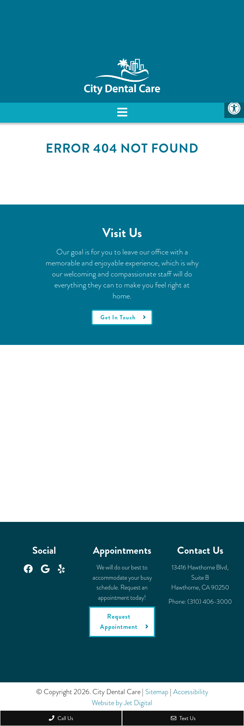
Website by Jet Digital (122, 703)
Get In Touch (118, 317)
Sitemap (156, 692)
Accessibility (190, 692)
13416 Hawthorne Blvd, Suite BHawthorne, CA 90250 (200, 577)
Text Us (183, 718)
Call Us (61, 718)
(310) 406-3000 (209, 601)
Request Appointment (119, 621)
